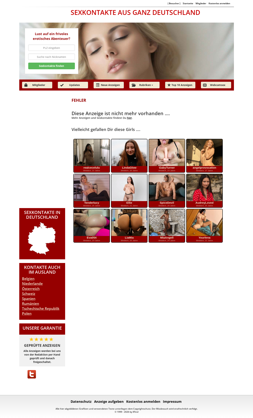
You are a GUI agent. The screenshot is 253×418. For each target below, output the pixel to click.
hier (129, 118)
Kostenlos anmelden (219, 3)
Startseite (188, 3)
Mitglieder (201, 3)
